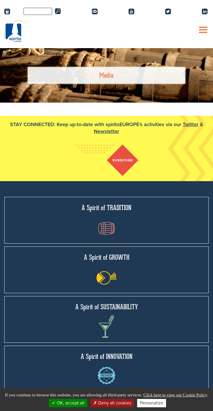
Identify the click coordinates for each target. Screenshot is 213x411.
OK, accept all (68, 403)
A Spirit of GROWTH (106, 269)
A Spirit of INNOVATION (107, 368)
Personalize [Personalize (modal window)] (151, 403)
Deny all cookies (112, 403)
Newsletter (106, 131)
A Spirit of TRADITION (106, 219)
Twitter (190, 124)
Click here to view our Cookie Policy (175, 395)
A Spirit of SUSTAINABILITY (106, 320)
